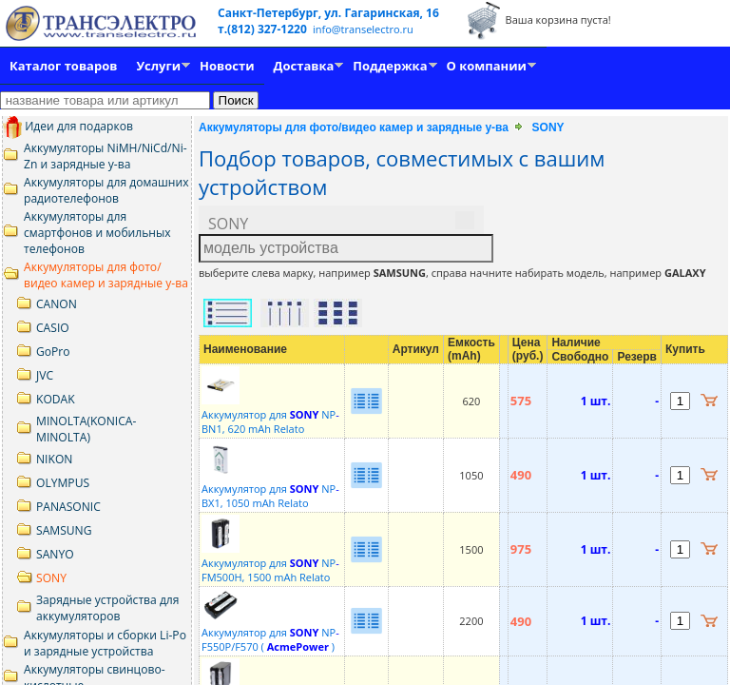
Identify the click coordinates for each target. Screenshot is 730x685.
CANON (56, 304)
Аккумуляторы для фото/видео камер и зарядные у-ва (106, 275)
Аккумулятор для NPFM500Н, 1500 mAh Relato (270, 562)
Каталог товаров (63, 65)
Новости (227, 65)
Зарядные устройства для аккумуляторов (107, 608)
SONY (51, 578)
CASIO (52, 328)
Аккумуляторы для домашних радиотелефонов (106, 190)
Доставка (304, 65)
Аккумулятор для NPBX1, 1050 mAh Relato (270, 488)
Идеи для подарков (68, 126)
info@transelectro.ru (363, 29)
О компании (487, 65)
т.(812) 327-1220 (264, 29)
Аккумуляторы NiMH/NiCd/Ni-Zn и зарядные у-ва (105, 156)
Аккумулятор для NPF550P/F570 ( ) (270, 632)
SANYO (55, 554)
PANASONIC (68, 507)
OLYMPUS (62, 483)
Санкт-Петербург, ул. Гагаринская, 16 (328, 13)
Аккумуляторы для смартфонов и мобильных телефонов (97, 232)
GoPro (53, 351)
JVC (44, 375)
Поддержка (390, 65)
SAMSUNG (64, 530)
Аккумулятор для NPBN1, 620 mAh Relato (270, 414)
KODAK (55, 399)
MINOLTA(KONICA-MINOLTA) (86, 429)
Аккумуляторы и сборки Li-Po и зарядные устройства (105, 643)
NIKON (54, 459)
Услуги (158, 65)
